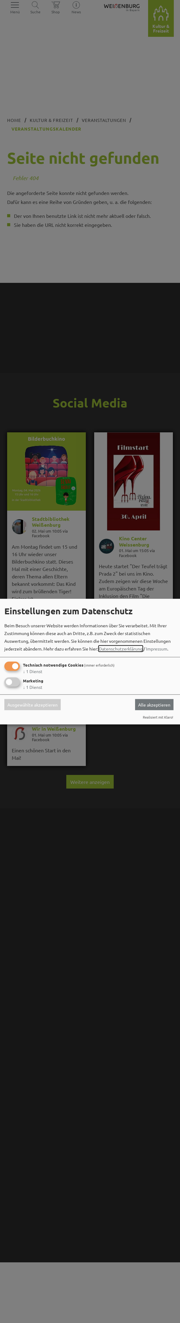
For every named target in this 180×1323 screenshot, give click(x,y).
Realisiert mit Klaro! (158, 717)
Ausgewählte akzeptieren (32, 704)
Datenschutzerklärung (121, 648)
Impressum (156, 648)
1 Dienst (32, 671)
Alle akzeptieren (154, 704)
